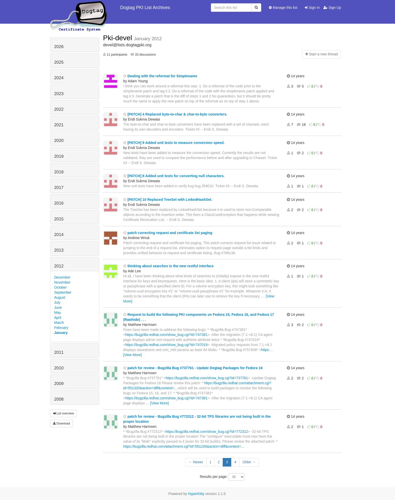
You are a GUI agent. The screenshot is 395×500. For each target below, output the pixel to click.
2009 (58, 383)
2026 (58, 46)
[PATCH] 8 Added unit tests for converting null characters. (173, 176)
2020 (58, 140)
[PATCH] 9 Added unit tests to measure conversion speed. (173, 143)
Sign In (312, 8)
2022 (58, 109)
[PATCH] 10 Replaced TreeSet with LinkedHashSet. (167, 200)
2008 (58, 399)
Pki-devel (118, 38)
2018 (58, 172)
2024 (58, 77)
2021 (58, 125)
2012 (58, 266)
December (62, 277)
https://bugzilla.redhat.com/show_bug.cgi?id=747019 (166, 345)
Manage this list (283, 8)
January (61, 333)
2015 (58, 219)
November (62, 282)
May (57, 313)
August (59, 297)
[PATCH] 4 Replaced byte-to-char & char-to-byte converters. (175, 114)
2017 (58, 187)
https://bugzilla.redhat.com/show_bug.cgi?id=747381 (166, 335)
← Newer (195, 462)
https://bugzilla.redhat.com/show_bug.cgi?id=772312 (207, 432)
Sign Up (332, 8)
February (61, 328)
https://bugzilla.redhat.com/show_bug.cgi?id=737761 (207, 378)
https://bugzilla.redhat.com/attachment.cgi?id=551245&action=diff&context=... (183, 446)
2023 (58, 93)
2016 (58, 203)
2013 (58, 250)
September (62, 292)
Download (61, 423)
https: (265, 350)
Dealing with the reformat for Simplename (160, 76)
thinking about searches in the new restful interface (168, 266)
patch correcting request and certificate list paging (167, 233)
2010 (58, 368)
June (58, 307)
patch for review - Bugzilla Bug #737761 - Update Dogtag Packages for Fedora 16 (192, 368)
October (60, 287)
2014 (58, 234)
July (57, 302)
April (57, 318)
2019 (58, 156)
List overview (63, 413)
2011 (58, 352)
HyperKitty (196, 494)
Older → (249, 462)
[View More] (132, 355)
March (59, 323)
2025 (58, 62)
